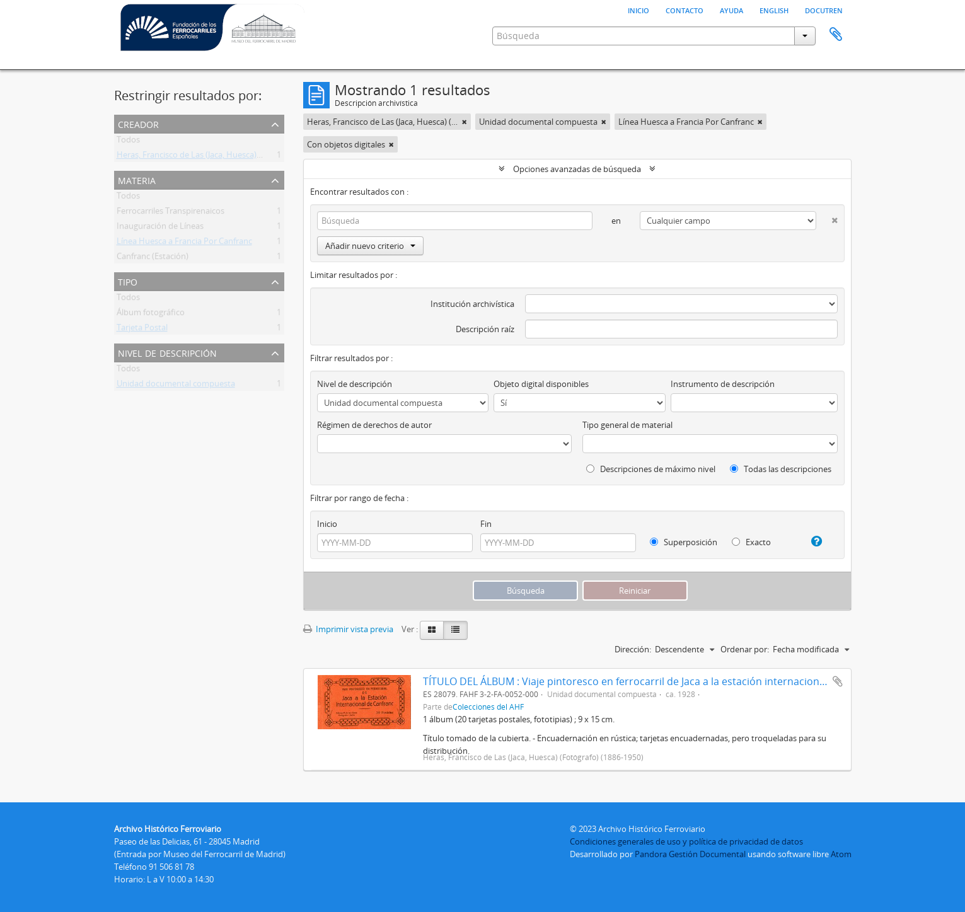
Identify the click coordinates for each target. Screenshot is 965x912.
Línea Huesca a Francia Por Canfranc (184, 243)
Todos (128, 141)
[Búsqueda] (455, 220)
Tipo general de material (627, 424)
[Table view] (455, 630)
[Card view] (432, 630)
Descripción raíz (485, 329)
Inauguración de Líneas (160, 228)
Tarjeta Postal (142, 329)
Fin (486, 523)
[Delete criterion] (826, 217)
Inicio (638, 9)
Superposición (683, 542)
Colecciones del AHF (488, 706)
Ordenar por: (744, 649)
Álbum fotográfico (151, 314)
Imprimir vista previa (348, 629)
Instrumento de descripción (723, 384)
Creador (138, 123)
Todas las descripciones (780, 469)
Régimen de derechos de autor (374, 424)
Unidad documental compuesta (176, 385)
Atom (841, 854)
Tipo (127, 280)
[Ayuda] (811, 541)
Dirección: (633, 649)
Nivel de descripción (167, 352)
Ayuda (731, 9)
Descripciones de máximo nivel (650, 469)
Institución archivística (472, 303)
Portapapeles (836, 34)
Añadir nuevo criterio (370, 245)
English (774, 9)
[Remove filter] (464, 121)
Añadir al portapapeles (837, 681)
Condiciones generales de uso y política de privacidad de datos (686, 841)
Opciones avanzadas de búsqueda (577, 169)
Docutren (824, 9)
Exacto (751, 542)
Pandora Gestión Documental (690, 854)
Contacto (684, 9)
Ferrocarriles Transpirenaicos (170, 213)
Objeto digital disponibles (541, 384)
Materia (137, 179)
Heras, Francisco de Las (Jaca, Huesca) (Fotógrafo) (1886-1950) (231, 157)
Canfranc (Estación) (152, 258)
